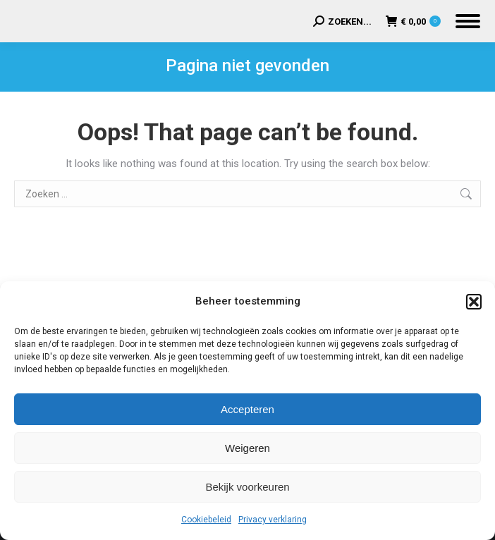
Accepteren (247, 409)
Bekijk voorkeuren (247, 487)
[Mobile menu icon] (468, 21)
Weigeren (247, 448)
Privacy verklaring (272, 519)
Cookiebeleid (206, 519)
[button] (474, 302)
